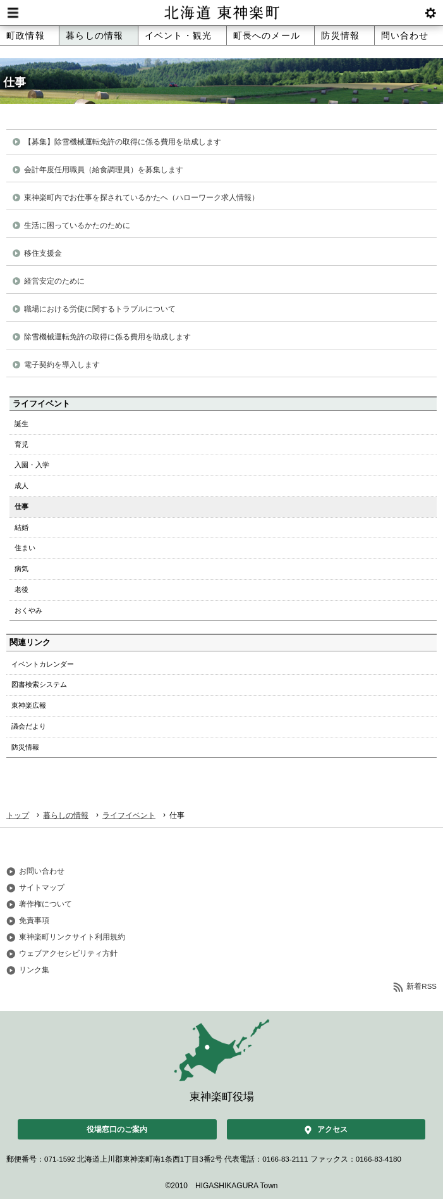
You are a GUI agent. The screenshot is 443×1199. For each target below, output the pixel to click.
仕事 (21, 506)
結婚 (21, 527)
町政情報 (25, 35)
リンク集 (34, 970)
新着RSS (421, 986)
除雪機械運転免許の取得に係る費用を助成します (107, 336)
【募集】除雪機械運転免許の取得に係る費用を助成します (122, 141)
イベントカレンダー (42, 664)
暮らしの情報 (94, 35)
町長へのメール (266, 35)
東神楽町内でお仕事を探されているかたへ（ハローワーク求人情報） (141, 197)
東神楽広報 (28, 705)
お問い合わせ (41, 871)
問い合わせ (405, 35)
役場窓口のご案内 (117, 1129)
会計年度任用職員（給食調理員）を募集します (103, 169)
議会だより (28, 726)
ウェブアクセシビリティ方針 (68, 953)
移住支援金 (43, 253)
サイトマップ (41, 887)
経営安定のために (54, 281)
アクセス (332, 1129)
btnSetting (430, 12)
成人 (21, 485)
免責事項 (34, 920)
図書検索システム (39, 684)
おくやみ (28, 610)
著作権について (45, 904)
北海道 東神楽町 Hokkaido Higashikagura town (221, 12)
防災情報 (340, 35)
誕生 (21, 423)
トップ (17, 815)
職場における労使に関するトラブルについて (100, 308)
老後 (21, 589)
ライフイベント (128, 815)
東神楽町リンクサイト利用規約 (72, 937)
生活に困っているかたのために (77, 225)
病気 (21, 568)
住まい (25, 547)
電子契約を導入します (62, 364)
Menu (12, 12)
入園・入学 (32, 464)
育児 (21, 444)
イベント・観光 (178, 35)
